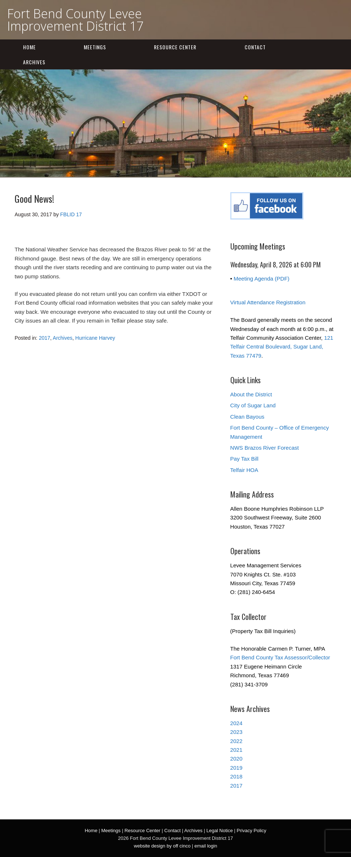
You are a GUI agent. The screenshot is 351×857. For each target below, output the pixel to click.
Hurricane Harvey (95, 338)
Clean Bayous (247, 417)
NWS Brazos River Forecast (264, 448)
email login (206, 846)
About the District (251, 394)
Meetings (95, 47)
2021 (236, 750)
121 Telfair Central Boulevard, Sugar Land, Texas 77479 (281, 347)
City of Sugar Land (253, 405)
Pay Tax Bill (244, 459)
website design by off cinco (162, 846)
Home (29, 47)
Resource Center (175, 47)
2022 (236, 741)
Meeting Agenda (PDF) (262, 278)
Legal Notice (219, 830)
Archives (34, 62)
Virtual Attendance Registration (268, 302)
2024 (236, 723)
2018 (236, 776)
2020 (236, 758)
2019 (236, 768)
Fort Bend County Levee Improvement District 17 (75, 19)
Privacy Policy (251, 830)
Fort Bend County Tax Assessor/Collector (280, 657)
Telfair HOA (244, 470)
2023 (236, 732)
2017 (44, 338)
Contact (255, 47)
